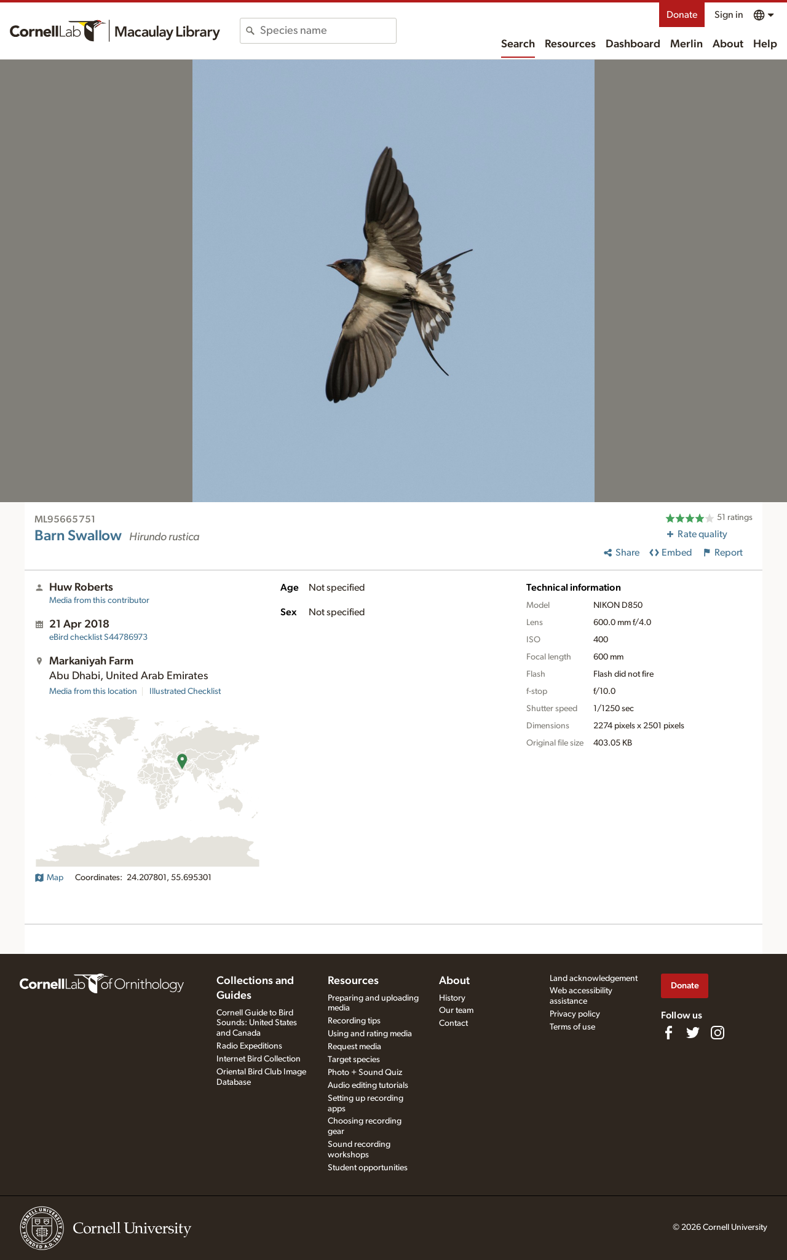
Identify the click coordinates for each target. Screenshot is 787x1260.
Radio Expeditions (249, 1046)
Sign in (728, 15)
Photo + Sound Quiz (365, 1072)
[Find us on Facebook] (668, 1032)
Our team (456, 1010)
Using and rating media (370, 1034)
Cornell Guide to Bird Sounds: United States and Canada (256, 1023)
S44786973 (98, 637)
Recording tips (354, 1021)
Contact (453, 1023)
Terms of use (572, 1027)
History (452, 998)
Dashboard (633, 44)
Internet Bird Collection (258, 1059)
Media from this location (93, 691)
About (728, 44)
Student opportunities (368, 1168)
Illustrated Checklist (185, 691)
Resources (570, 44)
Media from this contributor (99, 600)
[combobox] (328, 30)
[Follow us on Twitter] (693, 1032)
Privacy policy (575, 1014)
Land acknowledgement (594, 978)
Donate (681, 15)
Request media (354, 1046)
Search (518, 44)
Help (765, 44)
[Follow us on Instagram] (717, 1032)
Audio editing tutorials (368, 1085)
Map (48, 877)
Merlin (686, 44)
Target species (354, 1059)
